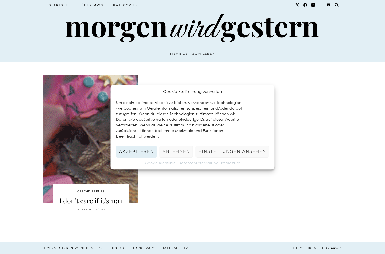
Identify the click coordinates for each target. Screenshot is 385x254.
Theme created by (317, 248)
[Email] (329, 5)
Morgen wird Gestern (80, 248)
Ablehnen (176, 151)
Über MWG (92, 5)
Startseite (60, 5)
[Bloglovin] (321, 5)
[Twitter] (297, 5)
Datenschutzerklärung (198, 163)
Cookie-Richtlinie (160, 163)
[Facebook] (305, 5)
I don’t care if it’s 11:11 (90, 200)
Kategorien (125, 5)
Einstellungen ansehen (232, 151)
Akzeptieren (136, 151)
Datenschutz (175, 248)
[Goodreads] (313, 5)
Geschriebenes (91, 191)
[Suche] (337, 5)
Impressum (230, 163)
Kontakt (118, 248)
